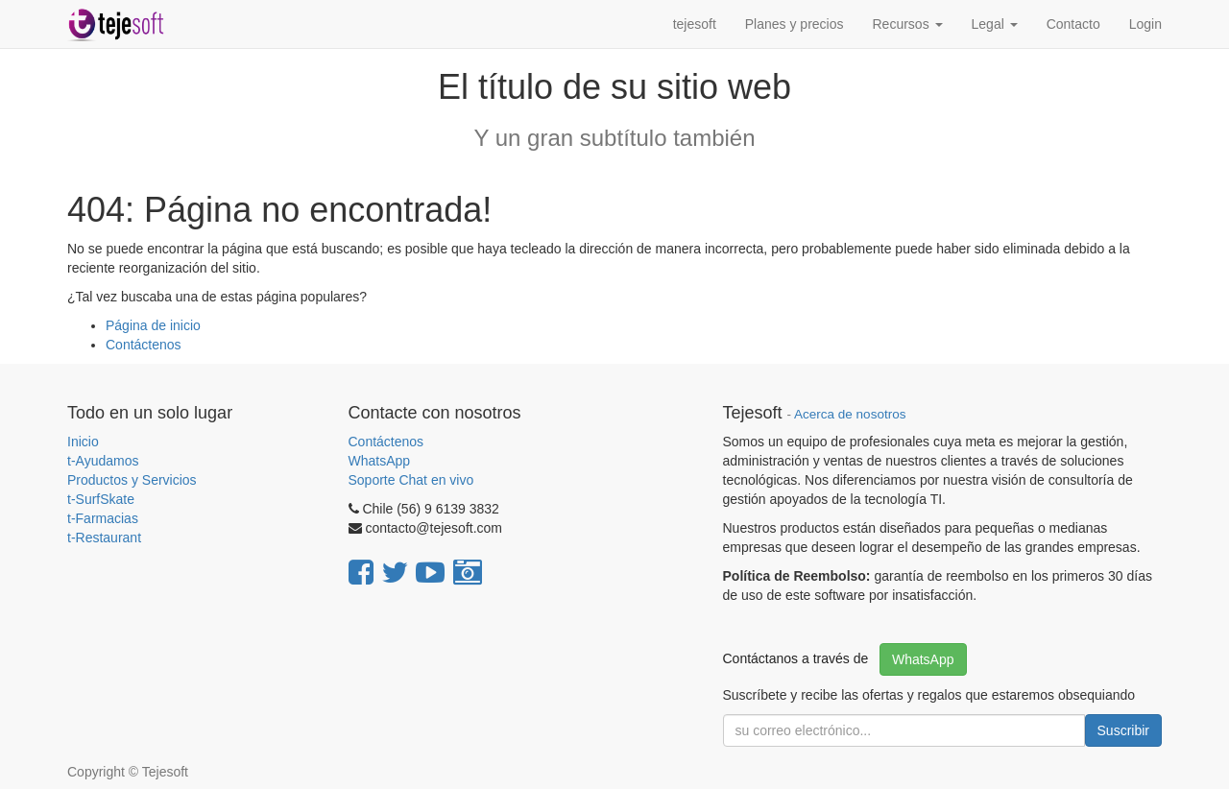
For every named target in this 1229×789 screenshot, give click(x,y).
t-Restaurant (104, 537)
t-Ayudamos (102, 460)
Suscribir (1123, 730)
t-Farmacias (102, 518)
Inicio (83, 441)
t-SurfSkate (100, 499)
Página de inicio (153, 325)
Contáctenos (143, 344)
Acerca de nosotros (849, 414)
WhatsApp (381, 460)
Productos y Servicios (132, 480)
